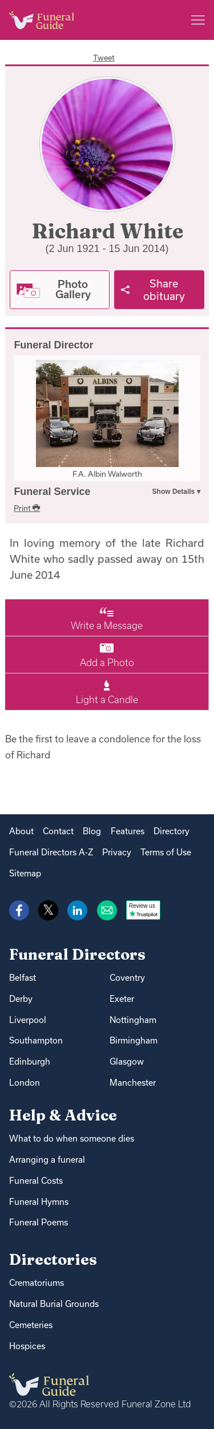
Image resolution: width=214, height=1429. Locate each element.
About (21, 831)
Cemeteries (31, 1325)
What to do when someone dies (71, 1138)
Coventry (127, 978)
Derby (21, 999)
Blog (92, 831)
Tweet (104, 57)
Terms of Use (165, 852)
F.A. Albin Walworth (107, 473)
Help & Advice (63, 1115)
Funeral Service (52, 491)
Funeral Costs (36, 1181)
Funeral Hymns (38, 1202)
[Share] (159, 289)
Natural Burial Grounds (54, 1304)
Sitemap (25, 873)
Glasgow (127, 1061)
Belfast (22, 978)
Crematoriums (36, 1283)
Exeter (122, 999)
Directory (171, 831)
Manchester (133, 1082)
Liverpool (27, 1020)
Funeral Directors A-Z (51, 852)
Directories (53, 1259)
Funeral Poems (38, 1222)
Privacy (116, 852)
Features (127, 831)
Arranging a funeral (47, 1159)
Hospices (27, 1346)
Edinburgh (29, 1061)
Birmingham (134, 1040)
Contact (58, 831)
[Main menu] (198, 20)
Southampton (36, 1040)
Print (27, 508)
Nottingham (133, 1020)
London (24, 1082)
